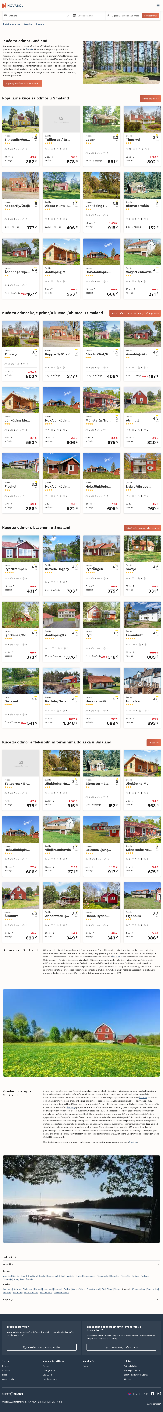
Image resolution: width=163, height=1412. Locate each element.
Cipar (23, 1276)
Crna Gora (32, 1276)
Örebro (67, 1289)
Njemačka (125, 1276)
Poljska (135, 1276)
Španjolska (19, 1279)
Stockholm (152, 1289)
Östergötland (78, 1289)
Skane (117, 1289)
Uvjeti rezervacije (50, 1379)
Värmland (17, 1292)
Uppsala (7, 1292)
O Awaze (6, 1370)
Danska (42, 1276)
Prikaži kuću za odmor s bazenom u (142, 528)
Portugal (145, 1276)
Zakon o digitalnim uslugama (136, 1374)
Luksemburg (89, 1276)
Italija (79, 1276)
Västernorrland (31, 1292)
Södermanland (138, 1289)
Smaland (40, 23)
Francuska (52, 1276)
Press (4, 1374)
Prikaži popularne (150, 98)
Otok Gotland (93, 1289)
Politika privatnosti (132, 1370)
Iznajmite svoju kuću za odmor (121, 1347)
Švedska (28, 23)
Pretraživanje (150, 15)
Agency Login (8, 1379)
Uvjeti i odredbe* (154, 1404)
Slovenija (7, 1279)
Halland (38, 1289)
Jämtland (48, 1289)
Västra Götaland (61, 1292)
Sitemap (127, 1379)
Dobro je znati (49, 1370)
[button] (88, 15)
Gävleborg (27, 1289)
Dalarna (17, 1289)
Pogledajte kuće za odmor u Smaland (22, 83)
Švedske (29, 49)
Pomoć (46, 1366)
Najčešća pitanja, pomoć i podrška (41, 1347)
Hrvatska (70, 1276)
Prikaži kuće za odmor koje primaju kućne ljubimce (135, 313)
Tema (85, 1366)
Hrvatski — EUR (138, 1394)
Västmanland (46, 1292)
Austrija (7, 1276)
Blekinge (7, 1289)
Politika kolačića (130, 1366)
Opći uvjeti (47, 1374)
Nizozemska (102, 1276)
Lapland (58, 1289)
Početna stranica (11, 23)
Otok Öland (107, 1289)
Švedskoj (116, 956)
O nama (5, 1366)
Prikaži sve (154, 742)
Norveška (114, 1276)
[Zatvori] (158, 5)
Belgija (15, 1276)
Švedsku (143, 1097)
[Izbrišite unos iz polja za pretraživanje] (68, 15)
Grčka (61, 1276)
